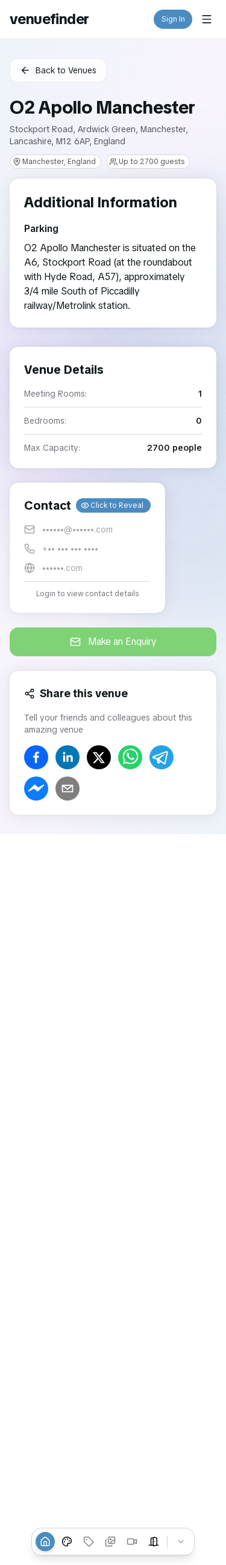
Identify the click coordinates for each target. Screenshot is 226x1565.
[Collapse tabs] (180, 1541)
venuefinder (49, 19)
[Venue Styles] (67, 1541)
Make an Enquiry (113, 641)
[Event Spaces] (153, 1541)
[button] (87, 548)
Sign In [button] (173, 19)
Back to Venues (58, 70)
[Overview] (45, 1541)
